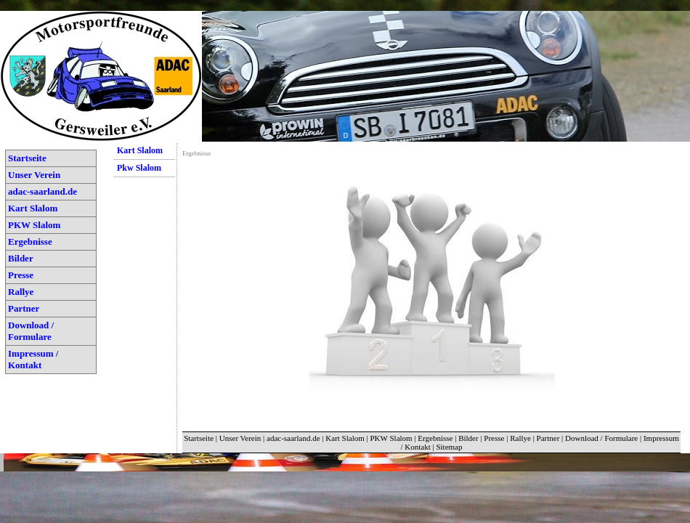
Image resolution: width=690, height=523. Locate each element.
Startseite (27, 158)
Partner (23, 308)
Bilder (20, 258)
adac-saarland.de (42, 191)
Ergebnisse (30, 241)
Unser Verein (34, 174)
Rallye (20, 291)
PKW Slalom (34, 224)
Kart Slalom (32, 208)
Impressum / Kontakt (33, 359)
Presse (20, 274)
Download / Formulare (31, 331)
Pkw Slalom (139, 168)
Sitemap (449, 446)
